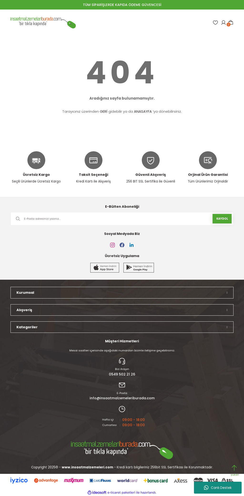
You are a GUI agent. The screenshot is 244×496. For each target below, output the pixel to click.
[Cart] (231, 22)
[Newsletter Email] (122, 218)
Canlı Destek (218, 487)
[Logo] (43, 23)
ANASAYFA (143, 111)
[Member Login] (223, 22)
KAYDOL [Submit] (222, 219)
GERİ (103, 111)
